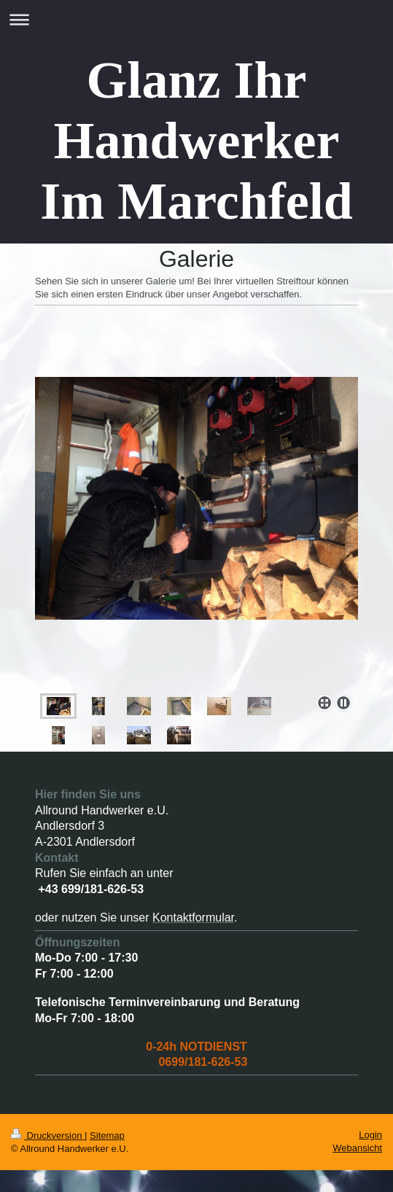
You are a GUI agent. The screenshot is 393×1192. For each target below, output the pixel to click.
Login (370, 1134)
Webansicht (357, 1147)
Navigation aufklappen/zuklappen (196, 19)
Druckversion (48, 1135)
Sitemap (107, 1135)
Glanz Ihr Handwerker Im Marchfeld (196, 140)
